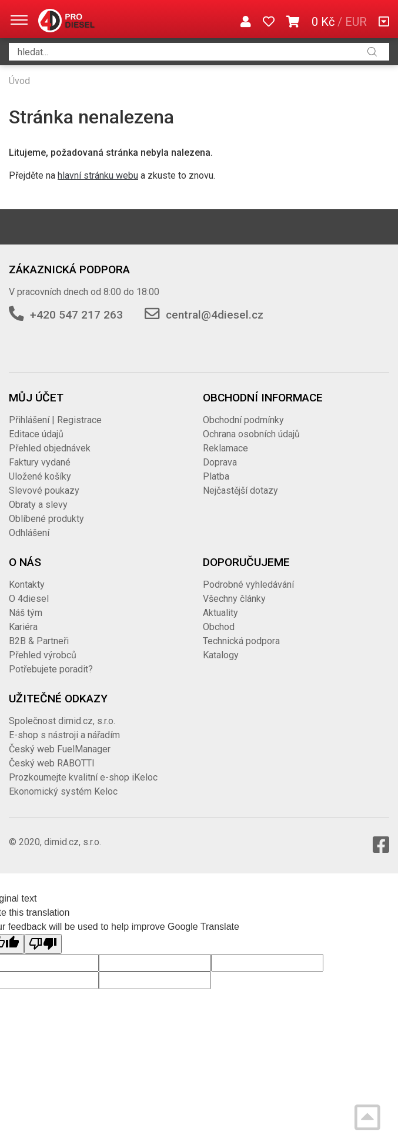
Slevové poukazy (44, 490)
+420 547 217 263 (76, 314)
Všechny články (234, 598)
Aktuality (220, 612)
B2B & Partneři (39, 641)
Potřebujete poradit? (51, 669)
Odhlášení (29, 532)
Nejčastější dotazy (240, 490)
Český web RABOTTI (52, 763)
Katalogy (221, 655)
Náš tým (25, 612)
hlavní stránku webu (98, 175)
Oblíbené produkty (46, 518)
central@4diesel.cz (214, 314)
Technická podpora (241, 641)
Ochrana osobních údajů (251, 434)
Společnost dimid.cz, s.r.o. (62, 720)
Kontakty (27, 584)
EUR (356, 22)
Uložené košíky (40, 476)
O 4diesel (29, 598)
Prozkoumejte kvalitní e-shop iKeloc (83, 777)
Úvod (19, 80)
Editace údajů (36, 434)
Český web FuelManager (60, 749)
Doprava (220, 462)
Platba (216, 476)
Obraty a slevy (38, 504)
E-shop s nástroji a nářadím (64, 735)
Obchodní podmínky (243, 420)
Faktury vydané (40, 462)
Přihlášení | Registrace (55, 420)
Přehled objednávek (50, 448)
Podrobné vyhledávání (248, 584)
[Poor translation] (43, 944)
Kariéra (23, 626)
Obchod (219, 626)
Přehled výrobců (42, 655)
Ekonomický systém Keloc (63, 791)
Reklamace (225, 448)
